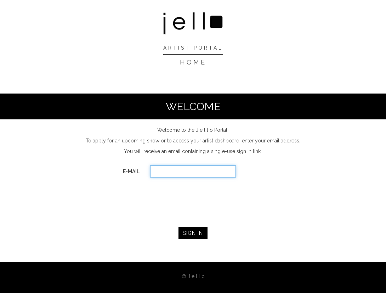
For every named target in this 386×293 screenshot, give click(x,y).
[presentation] (193, 200)
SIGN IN (193, 233)
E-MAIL (131, 171)
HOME (193, 62)
